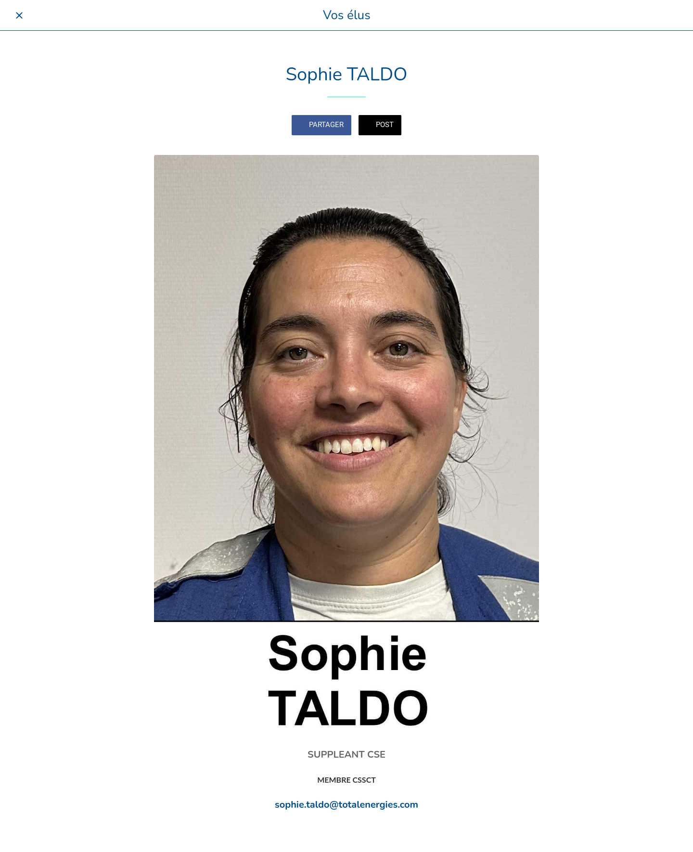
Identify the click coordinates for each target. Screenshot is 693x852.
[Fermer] (19, 15)
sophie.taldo (302, 804)
